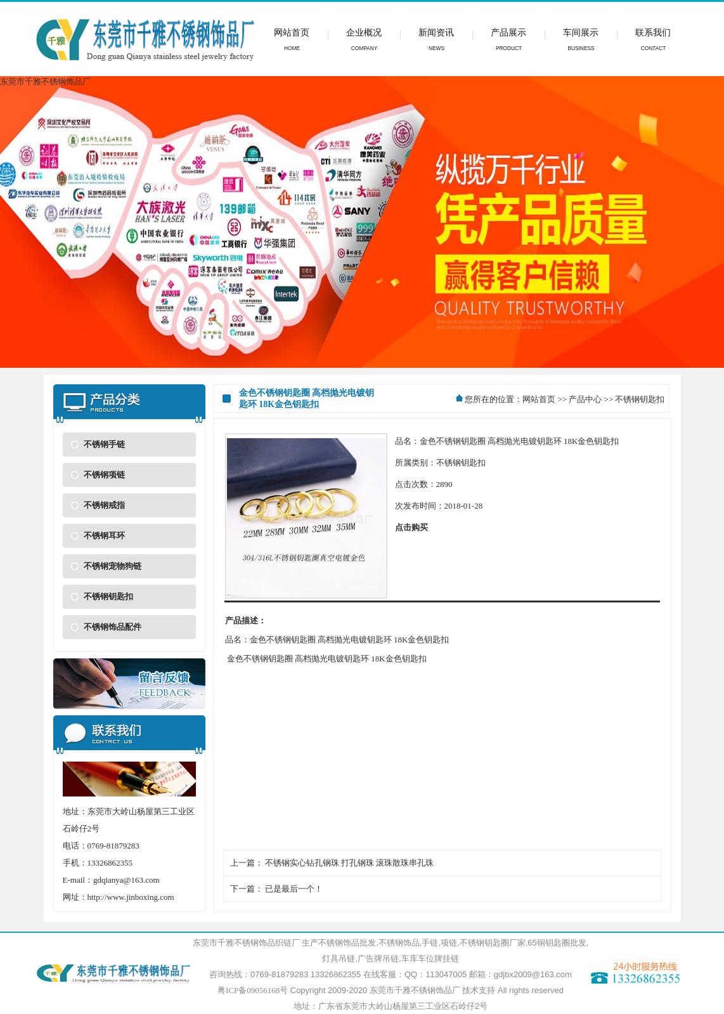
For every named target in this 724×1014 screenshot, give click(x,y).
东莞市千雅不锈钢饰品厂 (415, 990)
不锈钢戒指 (104, 505)
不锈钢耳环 (104, 535)
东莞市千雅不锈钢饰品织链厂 (246, 942)
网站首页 (538, 399)
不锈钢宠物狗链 (112, 566)
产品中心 (585, 399)
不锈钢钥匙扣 (108, 596)
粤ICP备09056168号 (252, 990)
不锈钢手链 (104, 444)
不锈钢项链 (104, 474)
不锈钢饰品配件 (112, 627)
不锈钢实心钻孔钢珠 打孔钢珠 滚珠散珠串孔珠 (349, 863)
